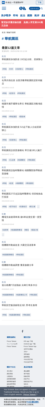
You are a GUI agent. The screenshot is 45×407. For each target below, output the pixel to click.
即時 (15, 15)
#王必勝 (12, 160)
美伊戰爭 (6, 15)
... (38, 207)
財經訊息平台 (14, 376)
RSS (8, 379)
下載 (40, 2)
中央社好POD (17, 353)
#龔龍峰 (22, 117)
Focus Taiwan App (15, 346)
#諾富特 (12, 93)
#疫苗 (11, 183)
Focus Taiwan (13, 333)
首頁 (3, 32)
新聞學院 (24, 350)
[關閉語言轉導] (43, 389)
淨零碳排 (15, 350)
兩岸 (36, 15)
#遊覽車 (5, 230)
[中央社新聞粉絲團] (6, 327)
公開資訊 (27, 359)
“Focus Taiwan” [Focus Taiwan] (29, 394)
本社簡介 (10, 359)
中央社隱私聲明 (32, 402)
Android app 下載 (27, 343)
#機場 (26, 230)
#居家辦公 (19, 69)
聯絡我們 (21, 366)
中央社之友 (33, 376)
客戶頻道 (19, 372)
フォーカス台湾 (27, 333)
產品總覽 (10, 372)
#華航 (4, 69)
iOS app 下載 (12, 343)
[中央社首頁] (22, 8)
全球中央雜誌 (30, 346)
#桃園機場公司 (21, 295)
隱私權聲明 (11, 366)
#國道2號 (34, 230)
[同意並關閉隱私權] (43, 399)
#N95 (11, 69)
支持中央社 (34, 8)
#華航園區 (29, 69)
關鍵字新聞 (11, 32)
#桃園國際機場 (16, 230)
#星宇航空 (13, 207)
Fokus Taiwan (13, 337)
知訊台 (24, 376)
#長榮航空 (23, 207)
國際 (29, 15)
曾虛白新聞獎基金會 (16, 385)
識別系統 (19, 359)
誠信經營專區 (32, 363)
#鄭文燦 (32, 207)
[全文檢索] (42, 8)
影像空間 (27, 372)
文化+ (8, 350)
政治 (22, 15)
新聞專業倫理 (19, 363)
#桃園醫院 (21, 160)
